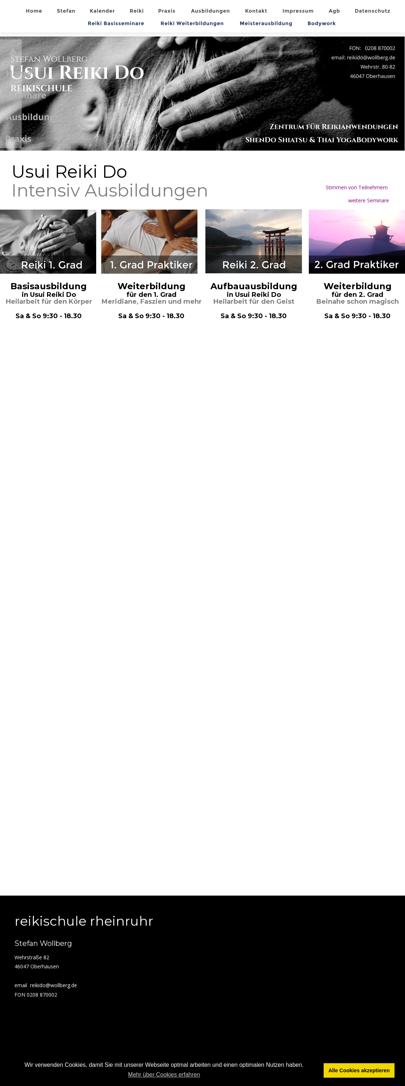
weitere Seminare (369, 200)
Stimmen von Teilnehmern (358, 187)
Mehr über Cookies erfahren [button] (164, 1075)
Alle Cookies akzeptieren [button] (359, 1070)
